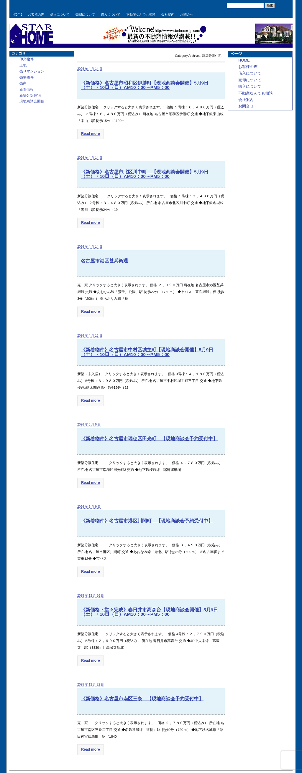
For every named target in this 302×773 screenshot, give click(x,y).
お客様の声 (36, 14)
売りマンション (31, 71)
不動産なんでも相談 (140, 14)
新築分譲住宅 (30, 95)
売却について (85, 14)
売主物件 (26, 77)
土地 (23, 65)
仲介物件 (26, 59)
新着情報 (26, 89)
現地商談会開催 (31, 101)
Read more (88, 133)
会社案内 (167, 14)
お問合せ (186, 14)
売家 (23, 83)
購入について (110, 14)
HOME (17, 14)
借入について (60, 14)
